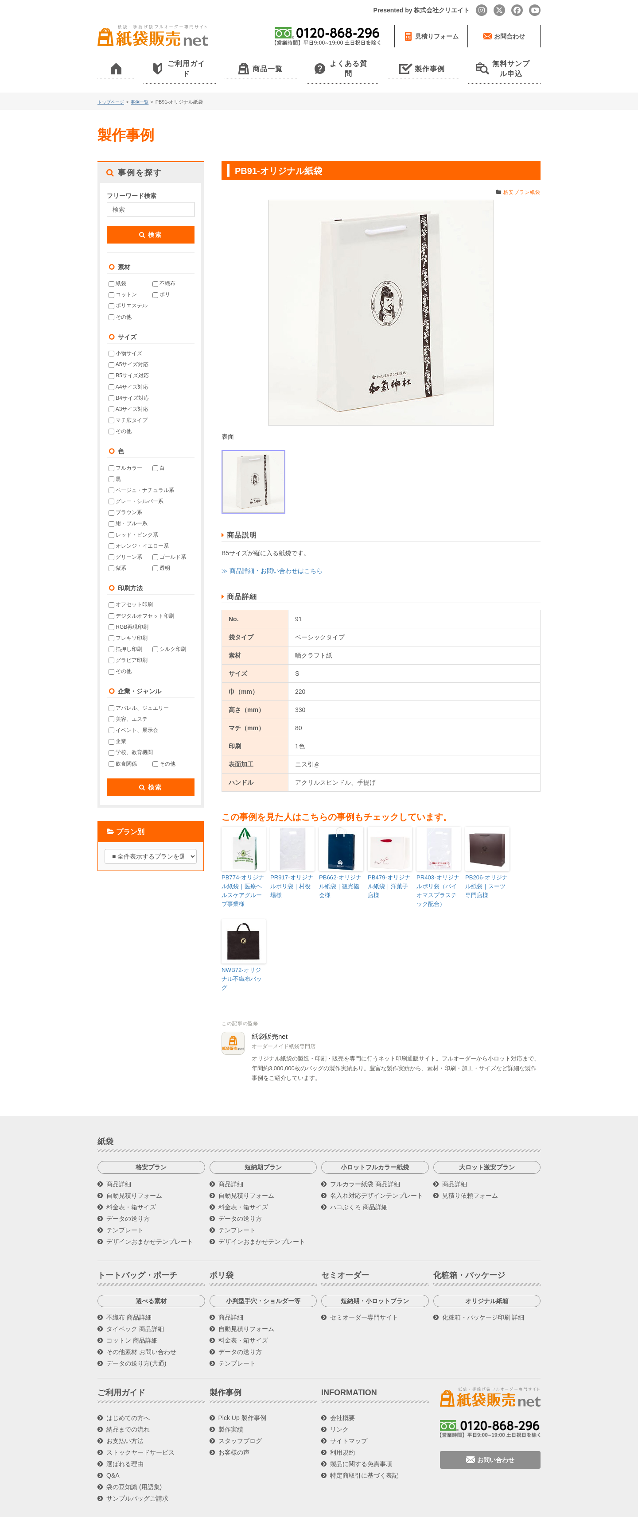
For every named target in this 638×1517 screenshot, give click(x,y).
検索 (151, 222)
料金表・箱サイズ (131, 1181)
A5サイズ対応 (128, 353)
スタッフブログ (240, 1416)
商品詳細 (118, 1158)
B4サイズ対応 (129, 386)
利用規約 (342, 1427)
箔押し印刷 (125, 637)
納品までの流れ (128, 1404)
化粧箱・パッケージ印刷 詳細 (483, 1292)
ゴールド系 (169, 545)
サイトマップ (348, 1416)
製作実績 (230, 1404)
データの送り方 (128, 1193)
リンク (339, 1404)
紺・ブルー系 (128, 512)
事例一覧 (143, 90)
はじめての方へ (128, 1393)
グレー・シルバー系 (136, 490)
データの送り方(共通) (136, 1338)
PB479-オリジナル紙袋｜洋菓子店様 (389, 874)
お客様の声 (233, 1427)
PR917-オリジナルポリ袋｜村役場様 (291, 874)
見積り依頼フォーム (470, 1170)
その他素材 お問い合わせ (141, 1327)
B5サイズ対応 (129, 364)
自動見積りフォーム (134, 1170)
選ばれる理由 (125, 1439)
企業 (117, 730)
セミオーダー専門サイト (364, 1292)
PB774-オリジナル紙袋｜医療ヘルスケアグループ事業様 (243, 878)
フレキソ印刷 (128, 626)
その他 (120, 305)
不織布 (163, 272)
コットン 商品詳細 (132, 1315)
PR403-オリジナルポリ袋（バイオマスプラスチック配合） (437, 878)
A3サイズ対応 (128, 397)
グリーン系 (125, 545)
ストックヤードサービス (140, 1427)
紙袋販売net (270, 1011)
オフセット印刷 (131, 593)
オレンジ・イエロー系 (139, 534)
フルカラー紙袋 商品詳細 (365, 1158)
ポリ (161, 283)
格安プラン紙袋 (520, 180)
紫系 (117, 556)
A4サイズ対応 (128, 375)
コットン (123, 283)
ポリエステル (128, 294)
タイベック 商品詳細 (135, 1304)
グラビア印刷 (128, 649)
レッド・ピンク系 (133, 523)
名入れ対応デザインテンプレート (376, 1170)
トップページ (112, 90)
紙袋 (117, 272)
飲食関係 (123, 752)
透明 (161, 556)
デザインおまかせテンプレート (149, 1216)
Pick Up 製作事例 (242, 1393)
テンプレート (125, 1204)
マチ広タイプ (128, 408)
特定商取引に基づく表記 (364, 1450)
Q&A (113, 1450)
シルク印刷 (169, 637)
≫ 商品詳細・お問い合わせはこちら (272, 558)
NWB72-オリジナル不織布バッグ (242, 959)
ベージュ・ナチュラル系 (141, 478)
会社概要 (342, 1393)
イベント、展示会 (133, 719)
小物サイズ (125, 342)
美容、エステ (128, 707)
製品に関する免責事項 (361, 1439)
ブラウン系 (125, 501)
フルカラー (125, 456)
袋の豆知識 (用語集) (134, 1462)
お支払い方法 (125, 1416)
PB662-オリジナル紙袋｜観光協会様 (340, 874)
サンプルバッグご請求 (137, 1473)
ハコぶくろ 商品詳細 (359, 1181)
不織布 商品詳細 (129, 1292)
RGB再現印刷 (128, 615)
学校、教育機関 (131, 741)
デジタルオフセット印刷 (141, 604)
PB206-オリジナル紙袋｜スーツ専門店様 (486, 874)
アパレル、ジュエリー (139, 696)
